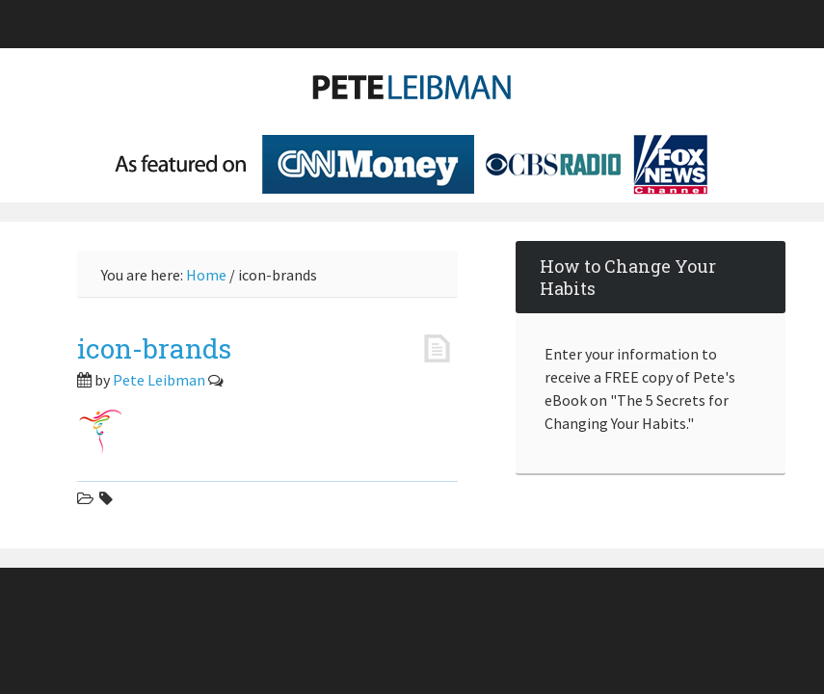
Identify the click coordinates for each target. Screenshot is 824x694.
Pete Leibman (412, 96)
